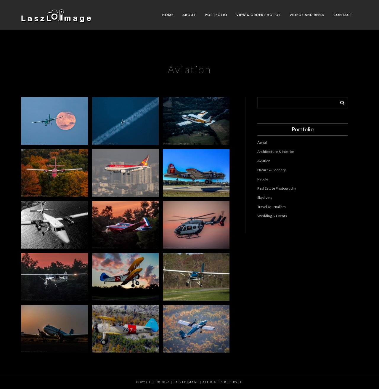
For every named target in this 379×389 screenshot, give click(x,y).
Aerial (262, 142)
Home (168, 15)
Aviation (264, 161)
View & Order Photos (258, 15)
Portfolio (216, 15)
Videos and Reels (307, 15)
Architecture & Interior (275, 151)
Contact (342, 15)
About (189, 15)
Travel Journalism (271, 206)
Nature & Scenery (271, 170)
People (263, 179)
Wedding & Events (272, 216)
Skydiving (264, 197)
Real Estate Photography (276, 188)
